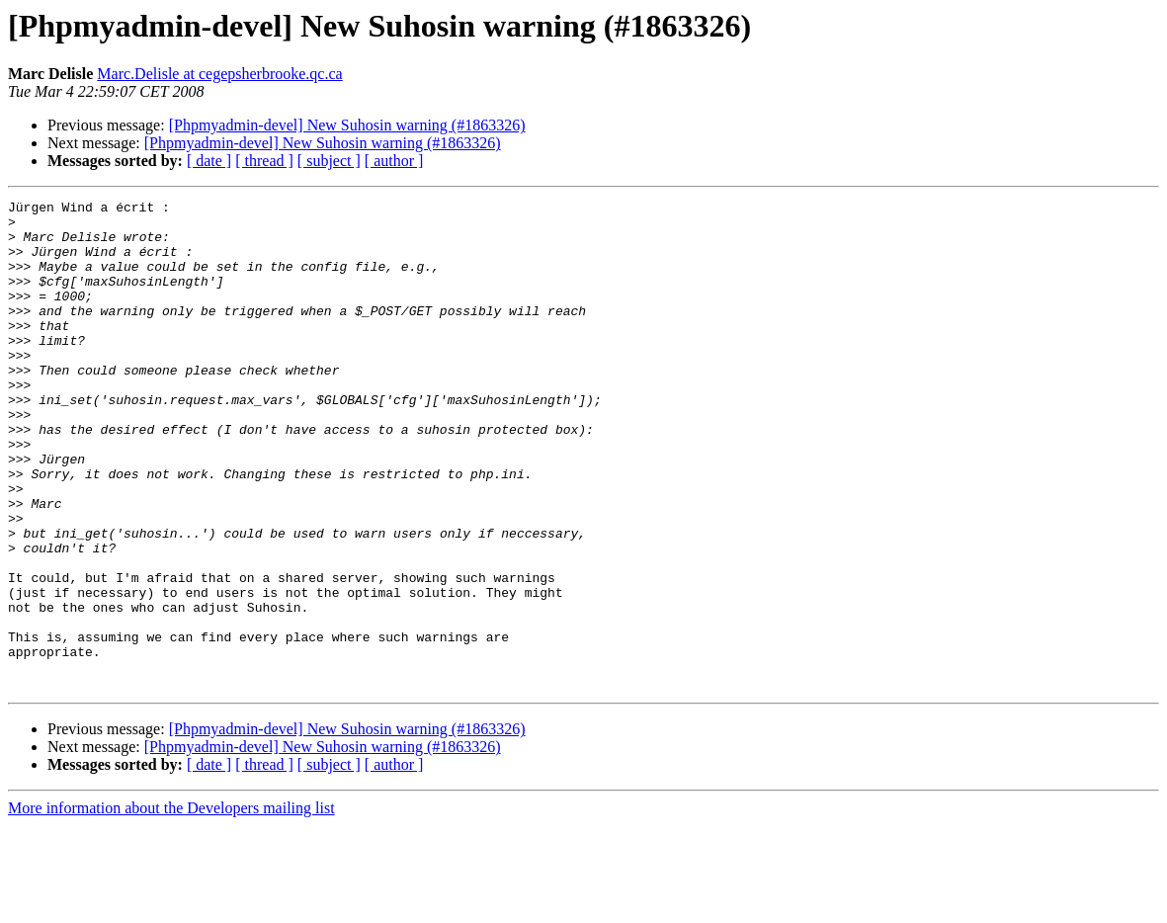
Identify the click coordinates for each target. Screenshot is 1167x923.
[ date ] (209, 160)
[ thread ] (264, 160)
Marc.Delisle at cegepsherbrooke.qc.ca (219, 73)
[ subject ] (329, 160)
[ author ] (394, 160)
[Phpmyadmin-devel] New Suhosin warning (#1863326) (347, 125)
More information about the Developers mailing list (171, 905)
